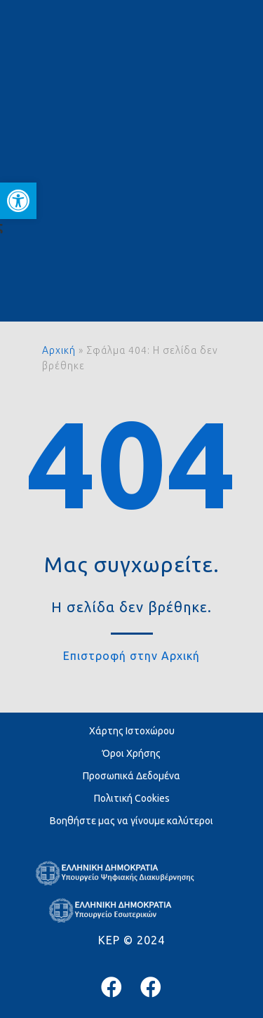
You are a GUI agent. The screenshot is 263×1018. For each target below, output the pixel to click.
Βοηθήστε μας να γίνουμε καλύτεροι (131, 820)
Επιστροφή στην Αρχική (131, 655)
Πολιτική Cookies (132, 798)
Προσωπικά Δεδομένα (131, 775)
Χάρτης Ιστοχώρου (132, 730)
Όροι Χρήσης (131, 753)
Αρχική (59, 350)
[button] (18, 201)
